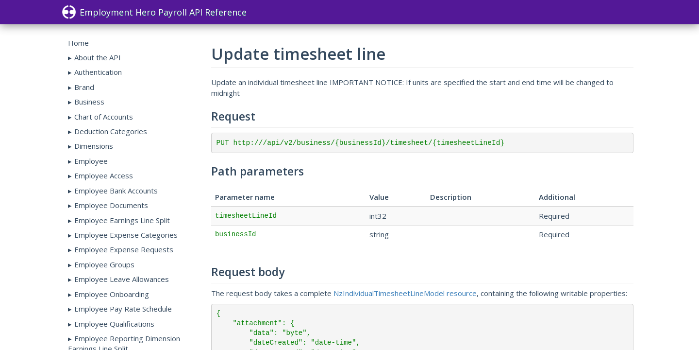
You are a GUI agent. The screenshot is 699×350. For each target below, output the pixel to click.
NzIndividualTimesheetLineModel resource (405, 293)
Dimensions (93, 146)
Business (89, 101)
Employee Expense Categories (126, 235)
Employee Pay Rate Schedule (123, 309)
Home (78, 43)
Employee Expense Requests (123, 249)
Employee (91, 161)
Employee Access (103, 175)
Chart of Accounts (103, 117)
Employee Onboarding (111, 294)
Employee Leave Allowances (121, 279)
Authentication (98, 72)
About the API (97, 57)
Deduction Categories (110, 131)
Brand (84, 87)
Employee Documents (111, 205)
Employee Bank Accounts (116, 190)
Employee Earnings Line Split (122, 220)
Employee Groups (104, 264)
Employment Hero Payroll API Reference (154, 12)
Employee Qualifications (114, 324)
